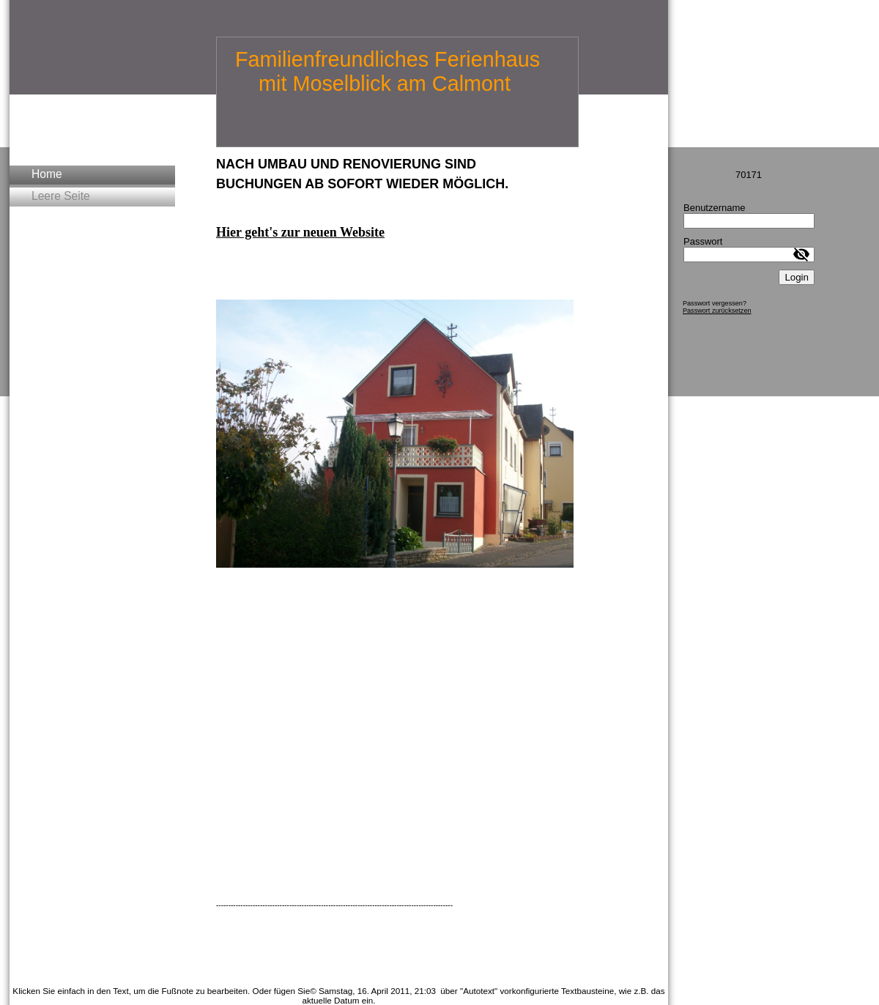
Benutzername (714, 207)
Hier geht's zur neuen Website (300, 232)
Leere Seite (60, 196)
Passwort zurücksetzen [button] (717, 310)
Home (46, 174)
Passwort (702, 241)
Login (797, 277)
